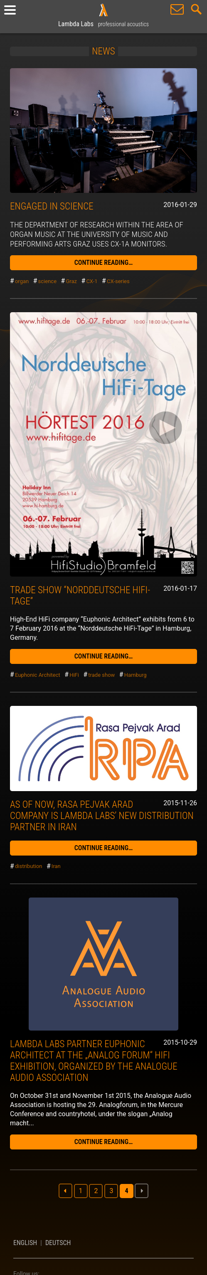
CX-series (118, 281)
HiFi (74, 675)
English (25, 1243)
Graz (71, 281)
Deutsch (58, 1243)
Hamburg (135, 675)
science (47, 281)
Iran (56, 866)
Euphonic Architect (37, 675)
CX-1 (91, 281)
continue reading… (103, 262)
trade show (101, 675)
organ (22, 281)
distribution (28, 866)
